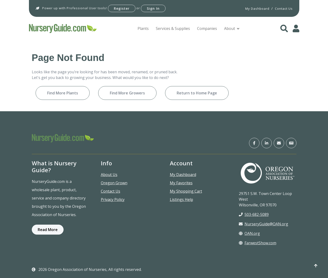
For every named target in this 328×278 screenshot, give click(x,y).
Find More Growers (127, 93)
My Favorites (181, 182)
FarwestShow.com (257, 243)
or (138, 8)
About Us (109, 174)
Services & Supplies (173, 28)
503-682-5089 (254, 214)
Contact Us (110, 191)
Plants (143, 28)
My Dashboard (183, 174)
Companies (207, 28)
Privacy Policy (113, 199)
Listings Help (181, 199)
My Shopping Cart (186, 191)
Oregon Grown (114, 182)
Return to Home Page (197, 93)
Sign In (153, 8)
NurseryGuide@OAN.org (263, 224)
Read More (48, 229)
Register (121, 8)
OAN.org (249, 233)
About (229, 28)
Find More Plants (62, 93)
